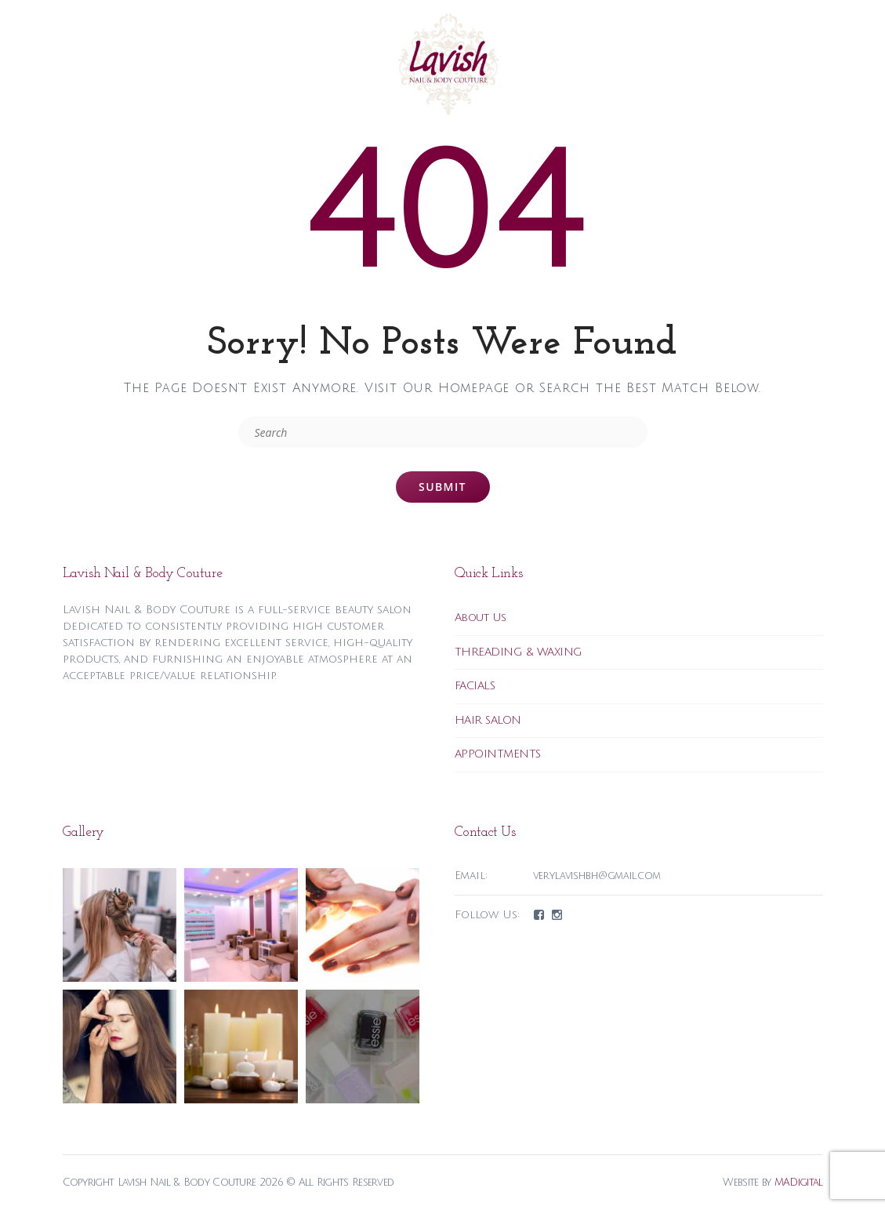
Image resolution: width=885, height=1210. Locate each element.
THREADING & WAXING (518, 652)
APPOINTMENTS (498, 754)
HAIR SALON (488, 720)
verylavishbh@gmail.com (597, 875)
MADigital (798, 1182)
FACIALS (475, 686)
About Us (480, 617)
